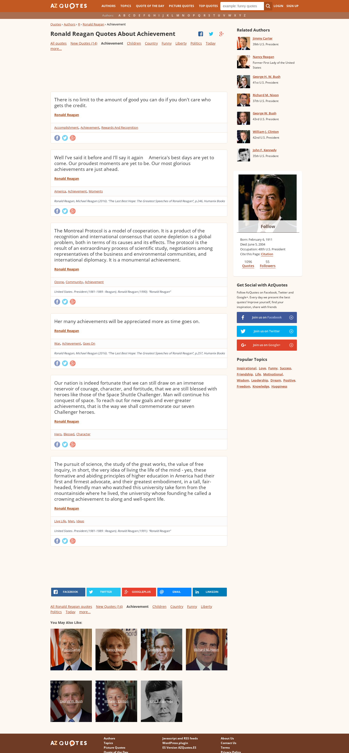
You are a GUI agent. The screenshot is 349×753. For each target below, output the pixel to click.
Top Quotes (208, 6)
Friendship (245, 374)
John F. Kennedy (265, 150)
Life (258, 374)
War (57, 343)
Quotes (55, 24)
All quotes (58, 43)
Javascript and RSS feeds (180, 738)
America (60, 191)
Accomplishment (66, 127)
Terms (225, 747)
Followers (268, 265)
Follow (268, 226)
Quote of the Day (150, 6)
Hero (58, 434)
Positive (289, 380)
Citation (267, 254)
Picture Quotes (181, 6)
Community (74, 282)
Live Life (60, 521)
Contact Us (228, 743)
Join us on (267, 317)
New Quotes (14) (84, 43)
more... (56, 48)
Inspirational (246, 368)
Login (278, 6)
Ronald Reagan (93, 24)
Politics (196, 43)
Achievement (89, 127)
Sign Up (292, 6)
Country (151, 43)
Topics (125, 6)
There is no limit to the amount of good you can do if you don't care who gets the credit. (132, 102)
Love (262, 368)
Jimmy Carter (263, 38)
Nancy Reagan (263, 57)
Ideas (80, 521)
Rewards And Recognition (119, 127)
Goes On (89, 343)
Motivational (273, 374)
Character (83, 434)
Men (71, 521)
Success (285, 368)
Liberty (181, 43)
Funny (167, 43)
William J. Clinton (266, 131)
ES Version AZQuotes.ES (179, 747)
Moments (96, 191)
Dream (275, 380)
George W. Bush (264, 113)
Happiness (279, 386)
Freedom (243, 386)
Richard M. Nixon (266, 95)
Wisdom (243, 380)
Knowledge (261, 386)
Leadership (259, 380)
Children (134, 43)
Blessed (68, 434)
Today (210, 43)
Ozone (59, 282)
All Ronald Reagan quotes (71, 606)
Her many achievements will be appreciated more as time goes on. (127, 321)
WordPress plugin (175, 743)
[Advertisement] (138, 71)
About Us (227, 738)
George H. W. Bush (266, 76)
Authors (109, 6)
